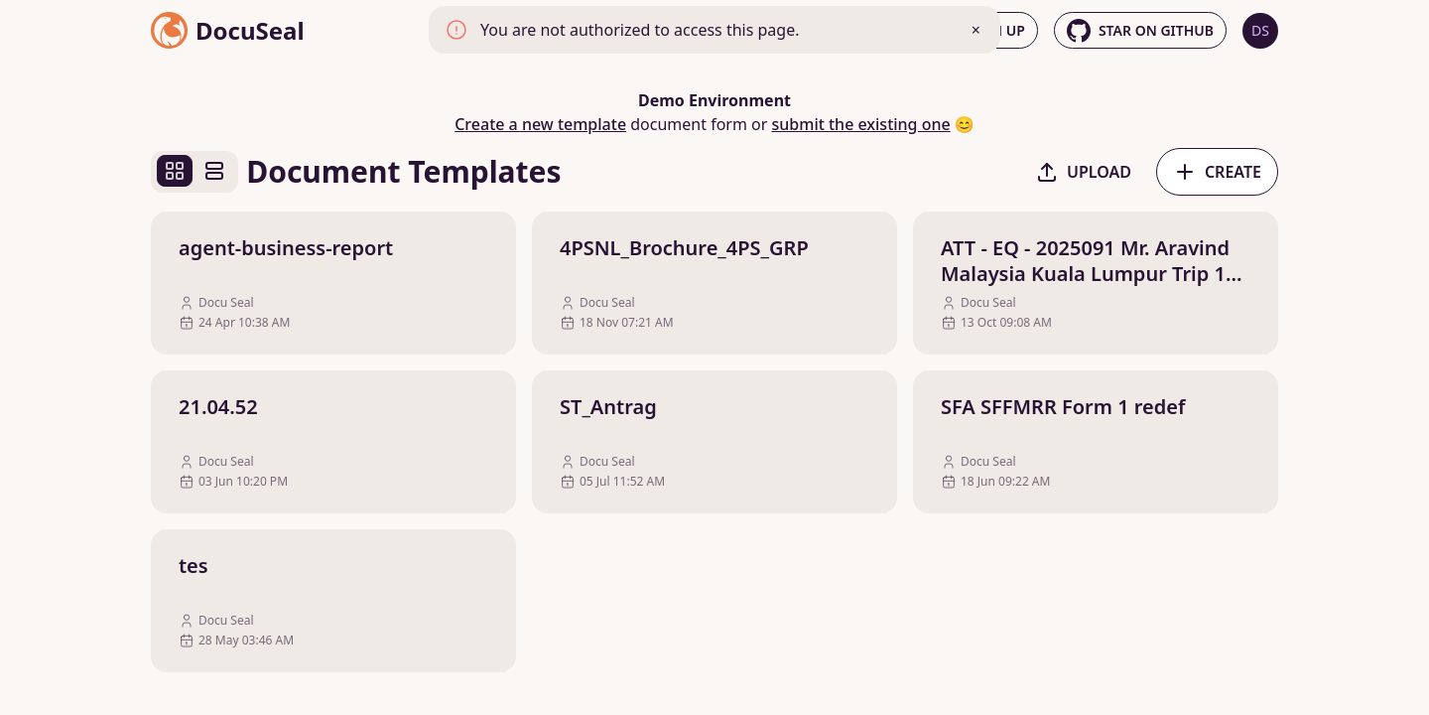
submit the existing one (861, 124)
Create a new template (540, 124)
